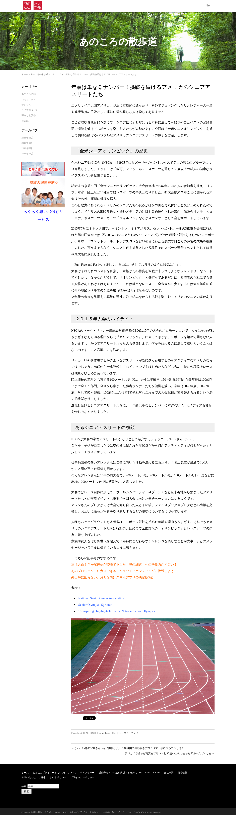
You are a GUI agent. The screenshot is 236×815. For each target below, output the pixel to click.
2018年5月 (26, 147)
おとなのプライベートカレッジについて (54, 771)
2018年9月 (26, 141)
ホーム (24, 73)
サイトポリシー (58, 776)
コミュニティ (57, 73)
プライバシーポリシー (82, 776)
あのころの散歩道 (39, 73)
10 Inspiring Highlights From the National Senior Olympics (116, 609)
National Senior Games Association (101, 597)
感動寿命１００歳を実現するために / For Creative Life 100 (129, 771)
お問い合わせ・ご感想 (33, 776)
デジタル (26, 103)
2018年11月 (27, 136)
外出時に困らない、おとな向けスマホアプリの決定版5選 (112, 576)
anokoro (106, 731)
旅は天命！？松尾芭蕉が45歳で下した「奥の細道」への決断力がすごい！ (124, 563)
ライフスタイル (29, 108)
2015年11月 (27, 152)
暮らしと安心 (28, 114)
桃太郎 (25, 119)
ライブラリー (87, 771)
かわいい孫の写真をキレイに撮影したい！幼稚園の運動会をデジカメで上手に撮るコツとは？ (127, 746)
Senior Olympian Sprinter (94, 603)
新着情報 (182, 771)
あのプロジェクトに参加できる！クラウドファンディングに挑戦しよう (122, 569)
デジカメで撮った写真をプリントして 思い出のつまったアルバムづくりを (170, 751)
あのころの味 (28, 92)
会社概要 (169, 771)
